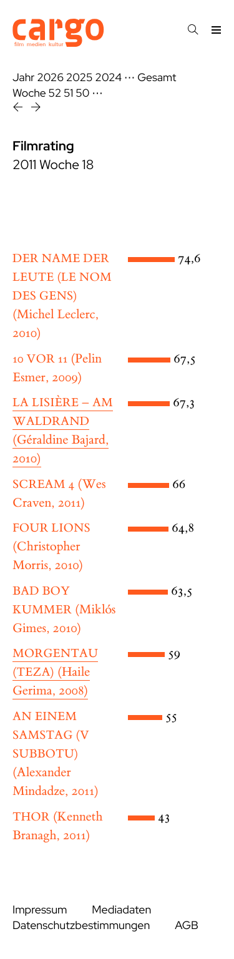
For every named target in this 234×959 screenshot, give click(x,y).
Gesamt (156, 78)
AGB (186, 925)
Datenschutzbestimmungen (81, 925)
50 (82, 93)
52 (55, 93)
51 (68, 93)
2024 (108, 78)
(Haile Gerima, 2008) (55, 672)
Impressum (39, 910)
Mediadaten (121, 910)
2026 (50, 78)
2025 (79, 78)
